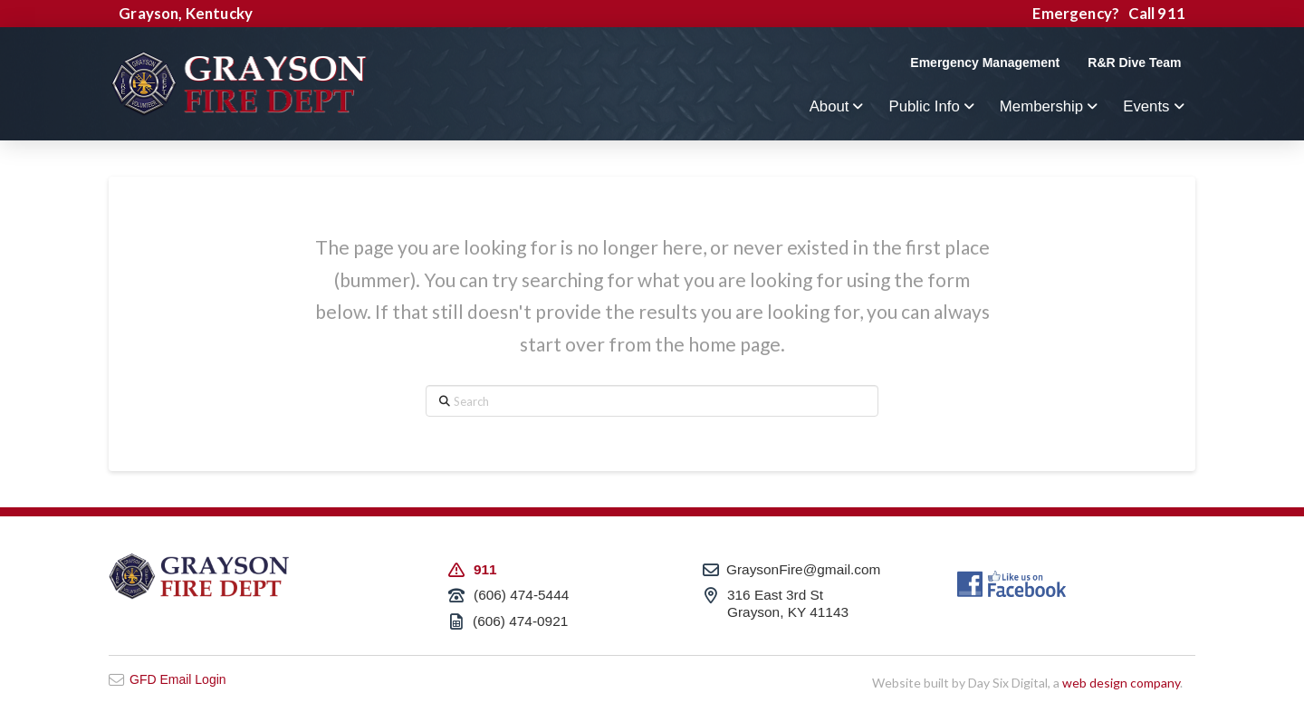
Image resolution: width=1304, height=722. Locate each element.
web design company (1121, 682)
